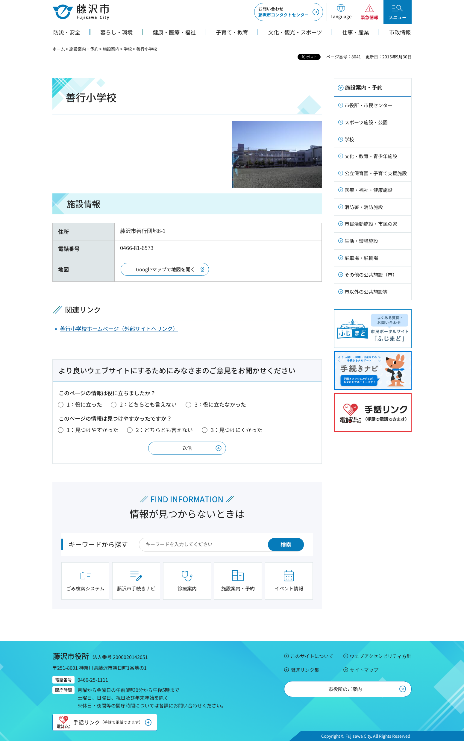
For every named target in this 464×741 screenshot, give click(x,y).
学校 (128, 49)
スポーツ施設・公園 (366, 122)
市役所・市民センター (368, 105)
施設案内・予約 (83, 49)
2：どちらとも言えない (148, 404)
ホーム (58, 49)
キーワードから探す (98, 544)
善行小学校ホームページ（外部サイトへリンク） (119, 328)
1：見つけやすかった (92, 430)
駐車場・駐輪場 (361, 257)
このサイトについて (311, 656)
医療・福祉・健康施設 (368, 189)
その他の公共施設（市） (371, 274)
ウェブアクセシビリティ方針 (380, 656)
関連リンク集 (304, 669)
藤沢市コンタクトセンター (283, 12)
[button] (341, 12)
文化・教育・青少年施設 (371, 156)
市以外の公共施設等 (366, 291)
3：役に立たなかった (220, 404)
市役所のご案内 (345, 688)
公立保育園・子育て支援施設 (376, 173)
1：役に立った (84, 404)
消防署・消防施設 (364, 206)
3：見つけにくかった (236, 430)
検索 (285, 544)
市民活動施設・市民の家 (371, 223)
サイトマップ (364, 669)
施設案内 (111, 49)
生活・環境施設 (361, 240)
